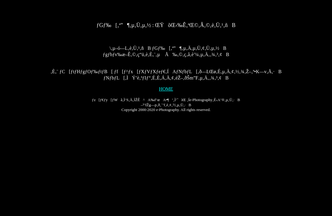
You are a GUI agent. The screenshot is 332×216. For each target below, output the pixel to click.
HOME (166, 89)
